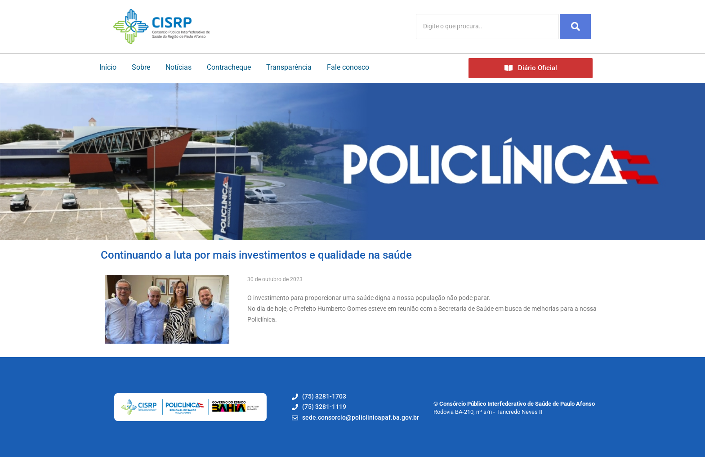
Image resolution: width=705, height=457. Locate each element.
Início (107, 67)
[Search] (487, 26)
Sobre (141, 67)
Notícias (178, 67)
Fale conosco (348, 67)
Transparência (289, 67)
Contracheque (229, 67)
